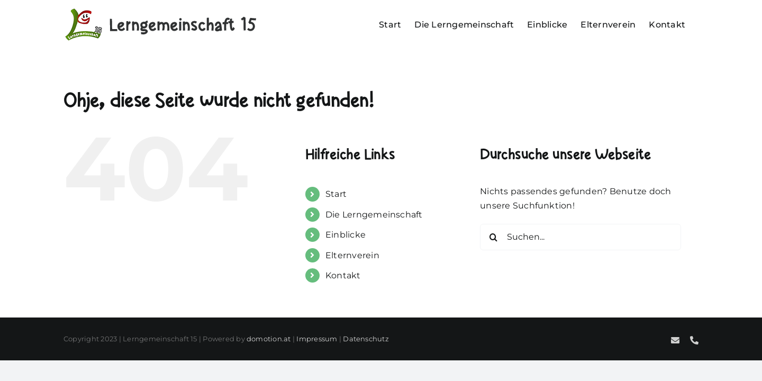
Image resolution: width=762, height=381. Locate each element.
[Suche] (493, 237)
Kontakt (343, 275)
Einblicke (345, 235)
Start (336, 194)
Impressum (316, 338)
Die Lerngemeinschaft (374, 215)
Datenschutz (366, 338)
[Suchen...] (580, 237)
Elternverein (352, 255)
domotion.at (269, 338)
